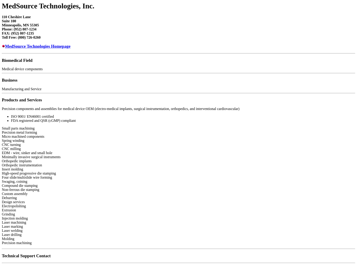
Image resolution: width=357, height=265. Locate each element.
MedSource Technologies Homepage (37, 46)
